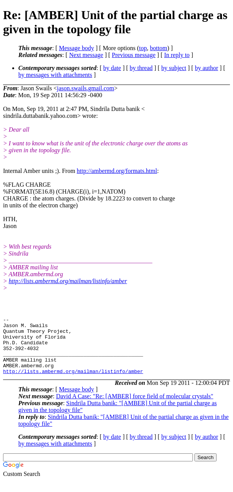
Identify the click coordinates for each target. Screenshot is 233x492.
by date (112, 68)
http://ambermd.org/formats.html (117, 171)
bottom (158, 48)
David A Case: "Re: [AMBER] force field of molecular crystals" (135, 407)
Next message (86, 55)
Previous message (133, 55)
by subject (173, 68)
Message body (76, 48)
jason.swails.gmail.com (85, 88)
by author (206, 68)
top (143, 48)
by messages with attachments (55, 75)
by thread (141, 68)
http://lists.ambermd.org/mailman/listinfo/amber (68, 281)
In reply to (177, 55)
